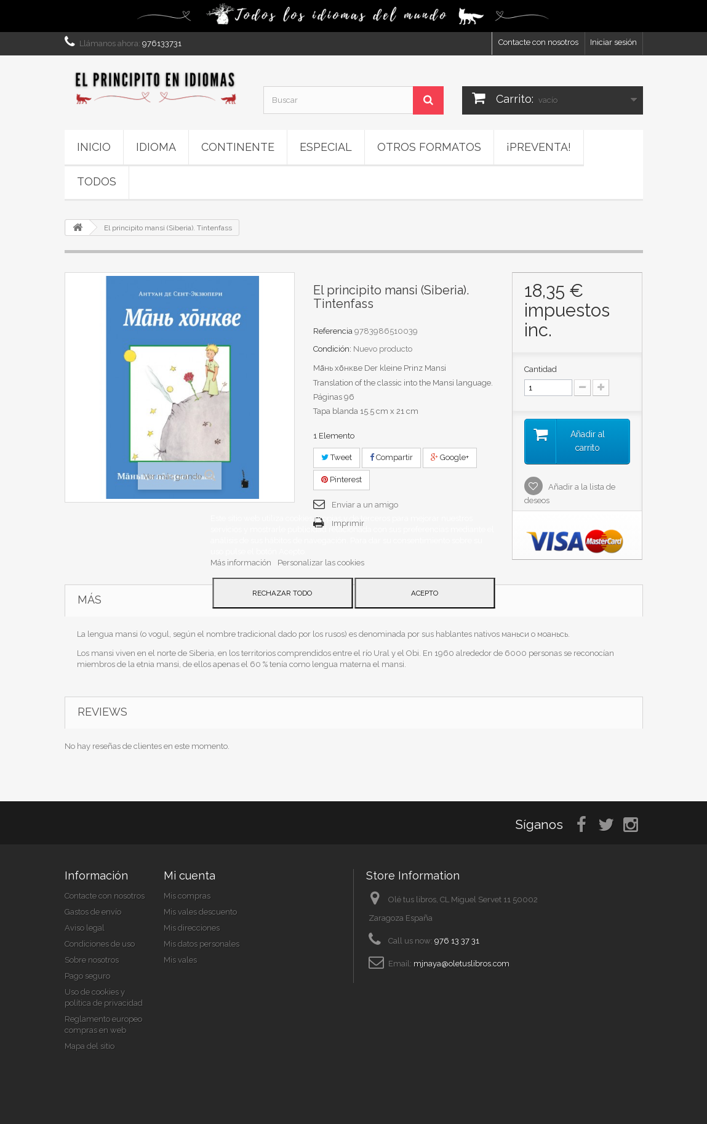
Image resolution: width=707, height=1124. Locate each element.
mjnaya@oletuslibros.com (461, 963)
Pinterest (341, 479)
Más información (241, 562)
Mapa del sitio (89, 1046)
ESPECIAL (326, 146)
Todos (96, 181)
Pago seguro (87, 975)
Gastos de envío (93, 911)
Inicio (94, 146)
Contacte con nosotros (538, 42)
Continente (237, 146)
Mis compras (187, 895)
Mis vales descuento (200, 911)
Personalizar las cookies (321, 562)
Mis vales (180, 959)
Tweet (336, 457)
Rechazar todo (282, 593)
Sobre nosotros (92, 959)
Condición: (332, 349)
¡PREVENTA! (538, 146)
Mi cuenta (189, 875)
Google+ (450, 457)
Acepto (424, 593)
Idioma (156, 146)
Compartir (391, 457)
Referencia (333, 331)
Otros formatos (429, 146)
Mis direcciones (192, 927)
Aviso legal (85, 927)
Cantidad (540, 369)
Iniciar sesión (613, 42)
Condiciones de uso (100, 943)
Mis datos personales (201, 943)
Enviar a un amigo (365, 504)
